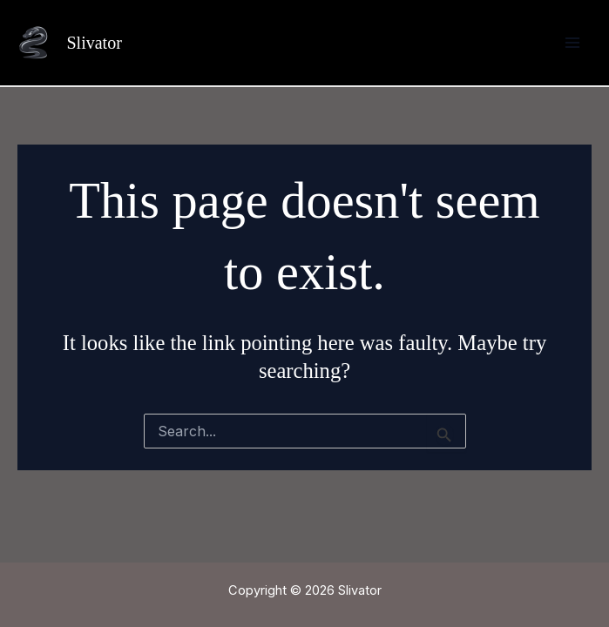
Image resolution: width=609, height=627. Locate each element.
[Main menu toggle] (572, 43)
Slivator (93, 42)
